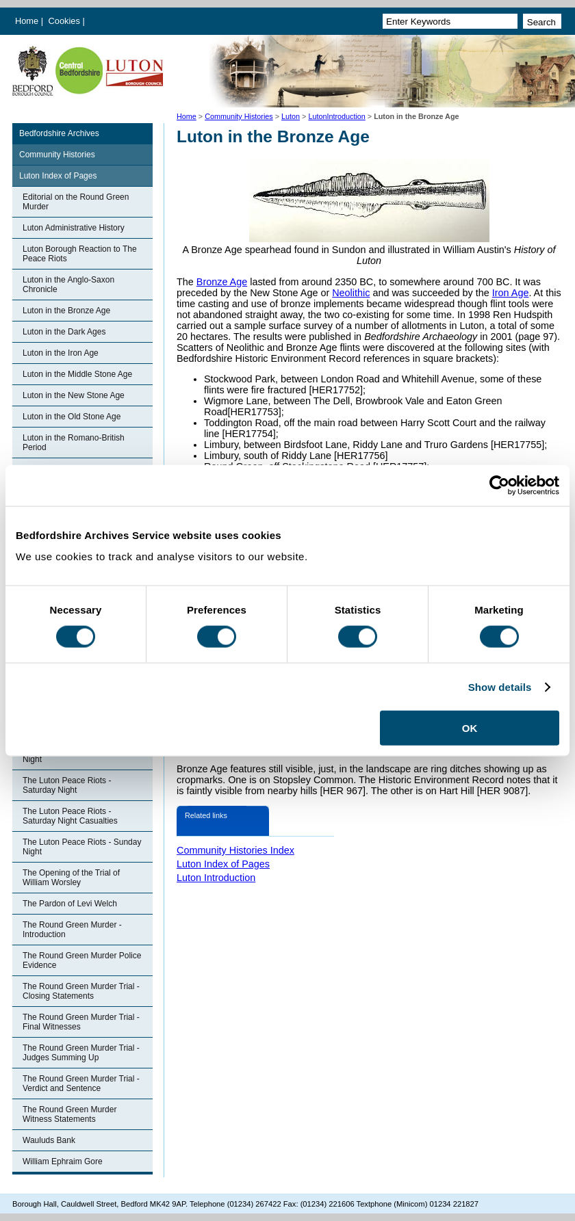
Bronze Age (221, 281)
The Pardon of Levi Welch (70, 903)
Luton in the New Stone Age (74, 395)
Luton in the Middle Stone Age (77, 374)
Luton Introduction (216, 877)
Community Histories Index (235, 850)
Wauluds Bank (49, 1140)
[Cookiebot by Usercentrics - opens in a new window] (499, 485)
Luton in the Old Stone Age (71, 416)
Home (26, 21)
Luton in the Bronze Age (66, 310)
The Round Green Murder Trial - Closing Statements (81, 991)
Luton (290, 116)
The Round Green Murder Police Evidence (82, 960)
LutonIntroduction (336, 116)
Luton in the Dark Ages (64, 332)
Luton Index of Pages (58, 176)
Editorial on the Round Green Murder (76, 201)
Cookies (66, 21)
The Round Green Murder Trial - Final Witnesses (81, 1022)
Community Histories (239, 116)
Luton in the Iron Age (61, 353)
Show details (500, 686)
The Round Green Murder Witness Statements (69, 1114)
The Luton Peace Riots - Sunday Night (82, 846)
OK (470, 728)
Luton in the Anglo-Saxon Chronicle (68, 284)
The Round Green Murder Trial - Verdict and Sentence (81, 1083)
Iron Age (510, 292)
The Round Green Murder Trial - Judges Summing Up (81, 1052)
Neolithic (351, 292)
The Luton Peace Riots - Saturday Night (67, 785)
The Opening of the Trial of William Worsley (71, 877)
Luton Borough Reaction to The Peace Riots (80, 253)
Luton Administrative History (74, 228)
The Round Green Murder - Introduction (72, 929)
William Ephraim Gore (63, 1161)
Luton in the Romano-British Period (74, 442)
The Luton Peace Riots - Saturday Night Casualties (70, 816)
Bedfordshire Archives (59, 133)
